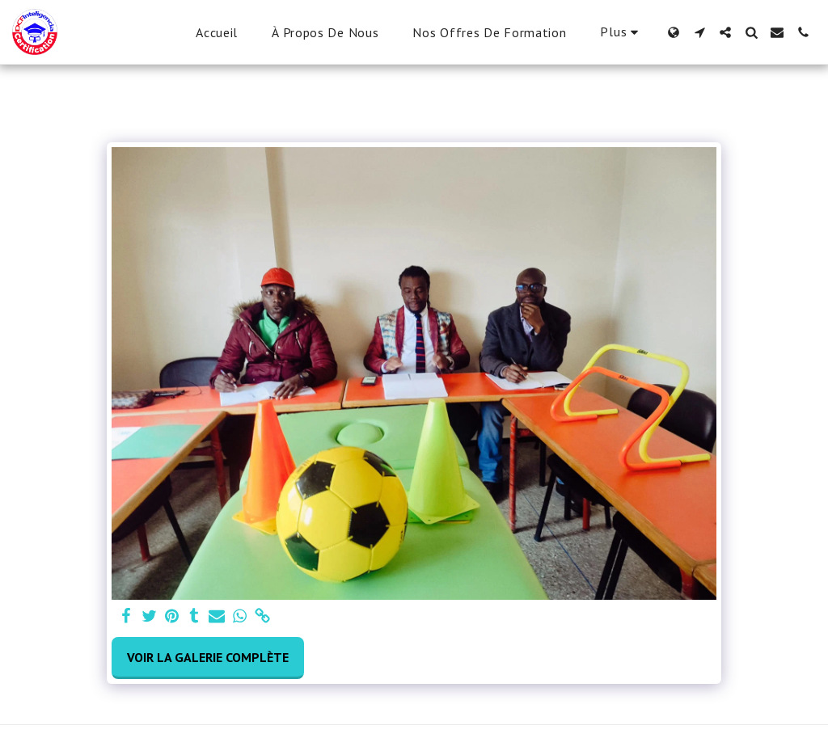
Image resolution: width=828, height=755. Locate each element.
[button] (699, 32)
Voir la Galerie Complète (208, 657)
